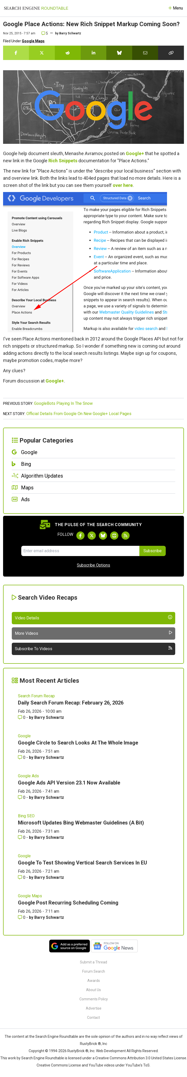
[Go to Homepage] (36, 8)
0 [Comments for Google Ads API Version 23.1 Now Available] (22, 797)
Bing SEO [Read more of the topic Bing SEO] (26, 815)
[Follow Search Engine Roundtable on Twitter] (92, 535)
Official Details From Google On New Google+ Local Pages (78, 413)
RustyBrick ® (77, 1051)
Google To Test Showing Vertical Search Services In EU (82, 863)
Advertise (93, 1008)
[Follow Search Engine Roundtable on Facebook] (80, 535)
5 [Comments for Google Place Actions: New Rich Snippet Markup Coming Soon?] (44, 33)
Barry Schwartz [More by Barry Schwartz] (49, 717)
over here (123, 185)
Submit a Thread (93, 962)
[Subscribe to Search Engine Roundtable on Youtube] (114, 535)
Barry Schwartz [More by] (70, 33)
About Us (93, 990)
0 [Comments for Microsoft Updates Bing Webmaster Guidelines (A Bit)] (22, 837)
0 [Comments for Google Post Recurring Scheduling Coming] (22, 917)
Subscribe (152, 550)
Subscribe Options (93, 565)
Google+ (135, 153)
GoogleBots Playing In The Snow (63, 403)
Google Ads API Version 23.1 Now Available (69, 783)
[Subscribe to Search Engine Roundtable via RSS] (125, 535)
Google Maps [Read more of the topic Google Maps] (30, 895)
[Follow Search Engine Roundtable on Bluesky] (103, 535)
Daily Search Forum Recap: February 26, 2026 (70, 703)
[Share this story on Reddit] (68, 53)
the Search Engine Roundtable (54, 1036)
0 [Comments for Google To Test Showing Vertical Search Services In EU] (22, 877)
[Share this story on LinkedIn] (94, 53)
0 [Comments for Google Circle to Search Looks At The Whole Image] (22, 757)
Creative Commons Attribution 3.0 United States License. (141, 1058)
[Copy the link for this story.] (171, 53)
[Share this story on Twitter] (42, 53)
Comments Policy (93, 999)
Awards (93, 981)
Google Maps (33, 41)
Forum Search (93, 971)
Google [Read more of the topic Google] (24, 735)
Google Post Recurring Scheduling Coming (68, 903)
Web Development (111, 1051)
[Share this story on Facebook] (16, 53)
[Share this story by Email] (145, 53)
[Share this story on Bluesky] (119, 53)
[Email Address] (80, 551)
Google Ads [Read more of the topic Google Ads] (28, 775)
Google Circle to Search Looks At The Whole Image (78, 743)
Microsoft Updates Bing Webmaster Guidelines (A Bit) (81, 823)
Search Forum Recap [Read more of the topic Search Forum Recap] (36, 695)
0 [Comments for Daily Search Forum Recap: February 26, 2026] (22, 717)
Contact (93, 1017)
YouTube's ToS (138, 1065)
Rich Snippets (62, 160)
